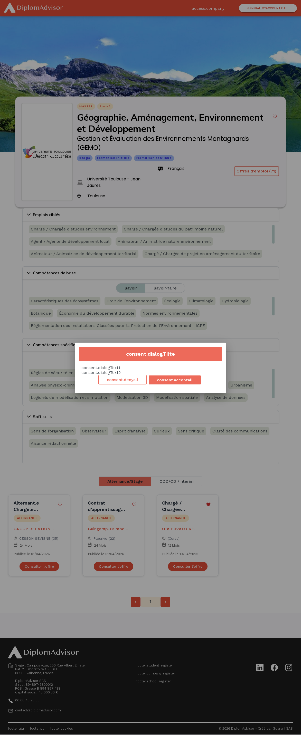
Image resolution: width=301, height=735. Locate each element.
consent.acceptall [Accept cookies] (175, 380)
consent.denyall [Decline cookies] (122, 379)
